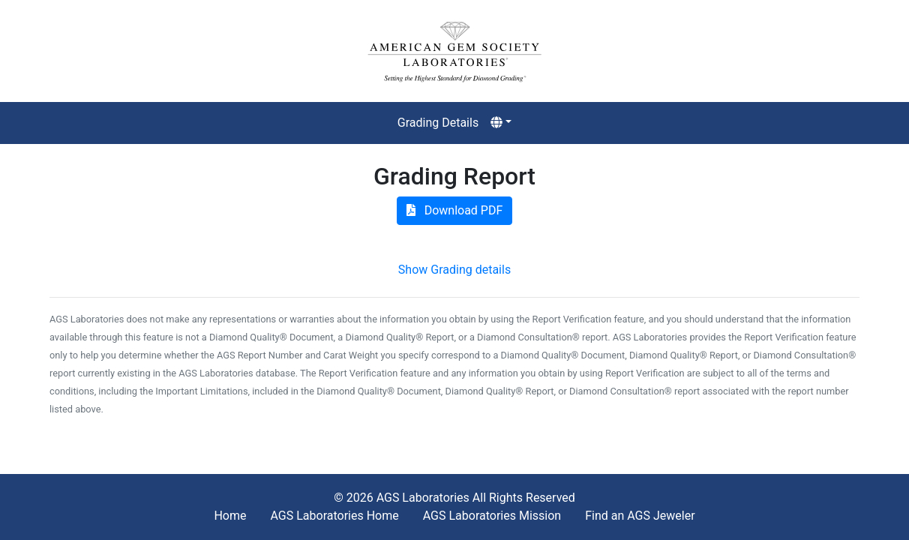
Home (230, 515)
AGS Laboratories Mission (492, 515)
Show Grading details (454, 269)
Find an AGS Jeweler (639, 515)
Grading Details (438, 123)
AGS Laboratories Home (334, 515)
